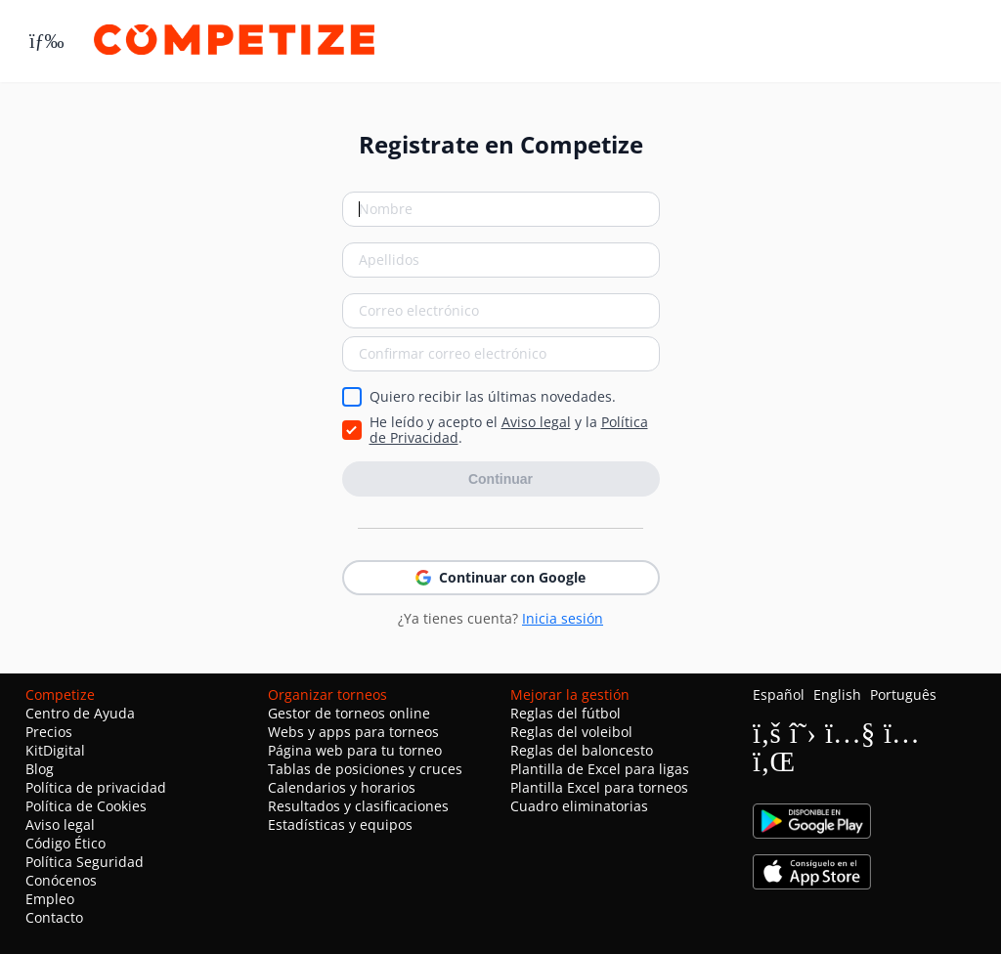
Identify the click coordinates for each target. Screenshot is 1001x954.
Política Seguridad (84, 861)
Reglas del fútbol (565, 713)
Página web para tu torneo (355, 750)
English (837, 694)
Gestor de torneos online (349, 713)
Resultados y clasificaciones (358, 806)
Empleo (49, 898)
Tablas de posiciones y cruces (365, 768)
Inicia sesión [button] (562, 618)
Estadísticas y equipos (340, 824)
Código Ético (65, 843)
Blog (39, 768)
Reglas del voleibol (571, 731)
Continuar (500, 479)
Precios (48, 731)
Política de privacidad (95, 787)
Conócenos (61, 880)
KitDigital (55, 750)
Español (779, 694)
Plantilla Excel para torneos (599, 787)
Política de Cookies (86, 806)
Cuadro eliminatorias (579, 806)
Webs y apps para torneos (353, 731)
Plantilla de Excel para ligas (599, 768)
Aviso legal (536, 421)
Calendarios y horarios (341, 787)
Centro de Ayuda (80, 713)
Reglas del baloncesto (581, 750)
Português (903, 694)
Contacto (54, 917)
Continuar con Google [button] (500, 577)
